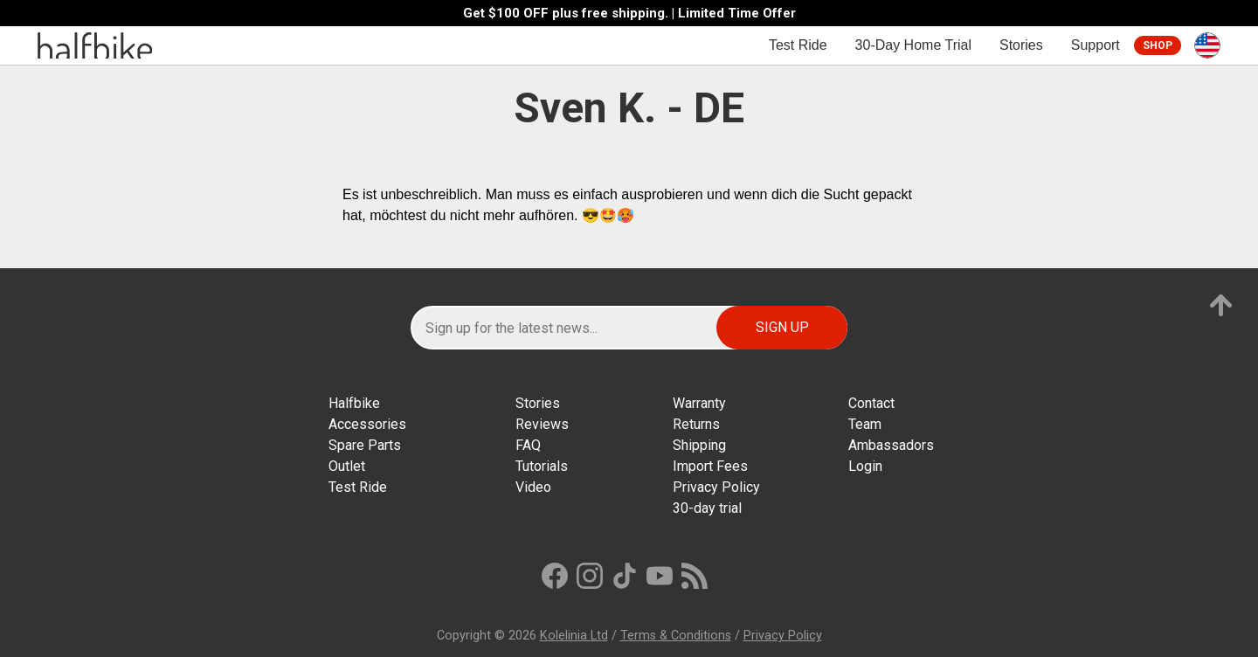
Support (1095, 45)
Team (864, 424)
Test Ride (798, 45)
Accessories (367, 424)
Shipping (699, 445)
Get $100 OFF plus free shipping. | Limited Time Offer (629, 13)
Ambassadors (891, 445)
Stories (1021, 45)
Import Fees (710, 466)
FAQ (528, 445)
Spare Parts (364, 445)
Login (865, 466)
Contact (871, 403)
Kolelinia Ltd (574, 635)
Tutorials (541, 466)
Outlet (346, 466)
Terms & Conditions (675, 635)
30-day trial (707, 508)
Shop (1157, 45)
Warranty (699, 403)
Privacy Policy (716, 487)
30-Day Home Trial (913, 45)
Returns (696, 424)
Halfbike (354, 403)
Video (533, 487)
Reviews (542, 424)
